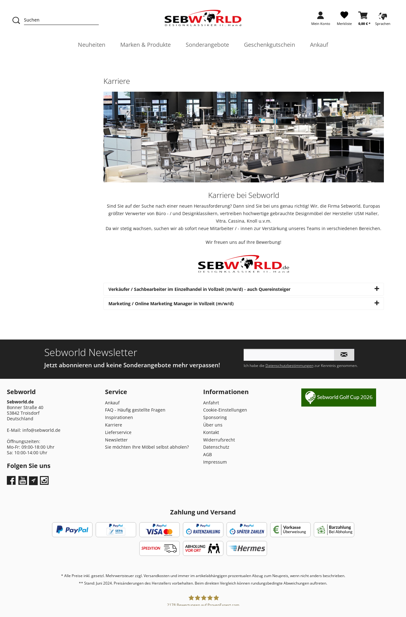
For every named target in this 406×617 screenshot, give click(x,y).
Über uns (212, 425)
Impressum (215, 462)
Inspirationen (119, 417)
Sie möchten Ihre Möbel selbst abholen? (147, 447)
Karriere (113, 425)
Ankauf (112, 403)
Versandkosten (157, 575)
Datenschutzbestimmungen (289, 365)
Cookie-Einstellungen (225, 410)
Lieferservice (118, 432)
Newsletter (116, 440)
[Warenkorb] (364, 20)
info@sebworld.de (41, 430)
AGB (207, 454)
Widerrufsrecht (219, 440)
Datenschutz (216, 447)
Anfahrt (211, 403)
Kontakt (211, 432)
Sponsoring (215, 417)
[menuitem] (321, 20)
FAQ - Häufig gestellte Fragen (135, 410)
